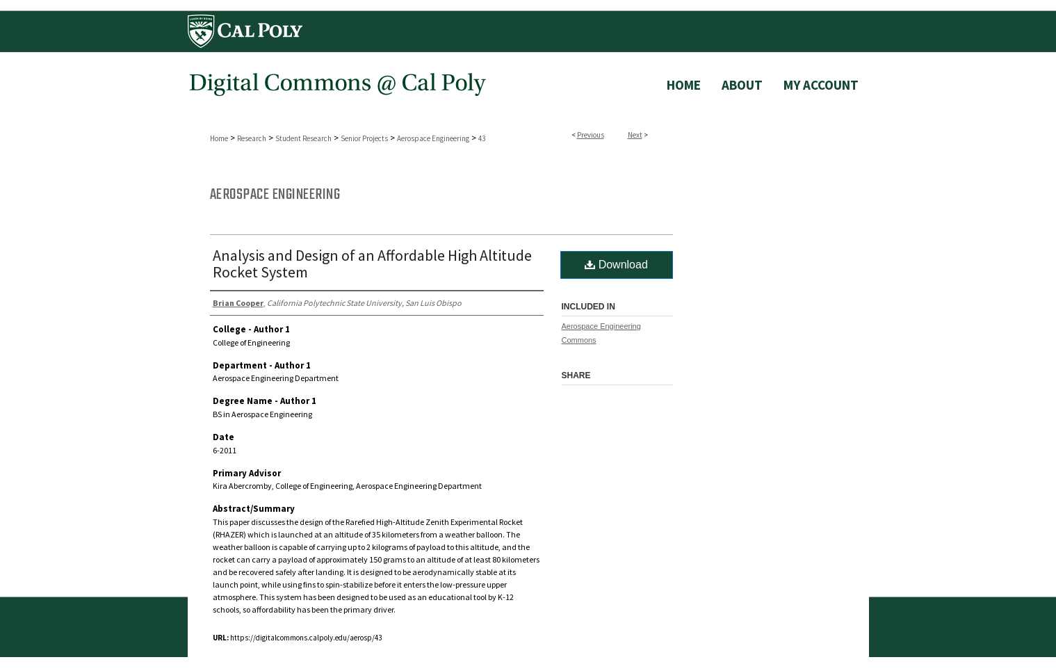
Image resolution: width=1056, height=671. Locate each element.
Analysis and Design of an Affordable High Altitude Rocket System (372, 263)
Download (616, 264)
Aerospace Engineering (433, 138)
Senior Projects (364, 138)
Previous (590, 135)
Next (635, 135)
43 (481, 138)
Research (251, 138)
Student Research (303, 138)
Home (219, 138)
